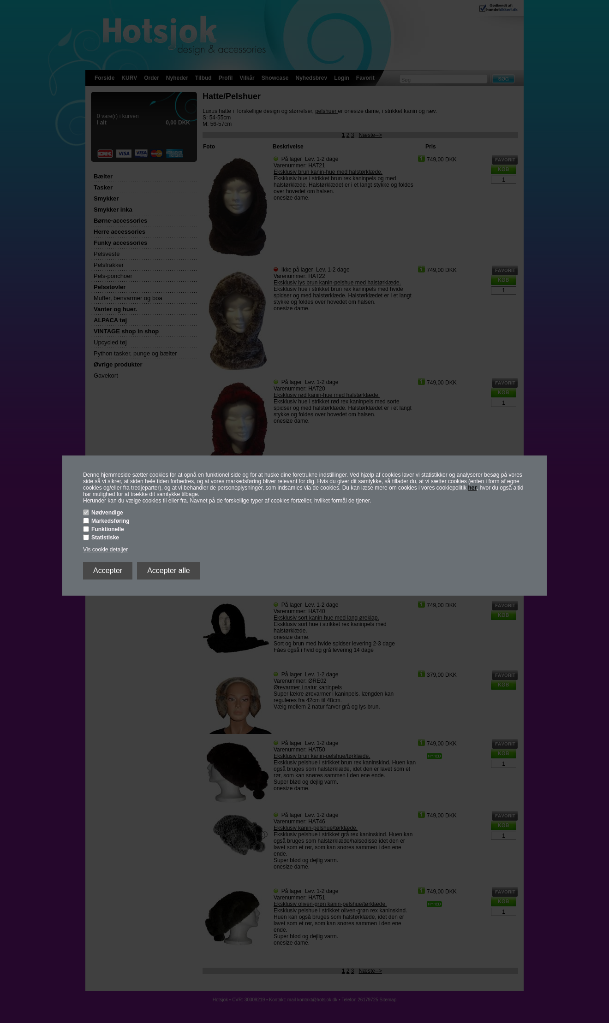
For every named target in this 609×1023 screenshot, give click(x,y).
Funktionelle (107, 529)
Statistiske (105, 537)
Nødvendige (107, 512)
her (472, 488)
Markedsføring (110, 521)
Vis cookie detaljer (105, 549)
